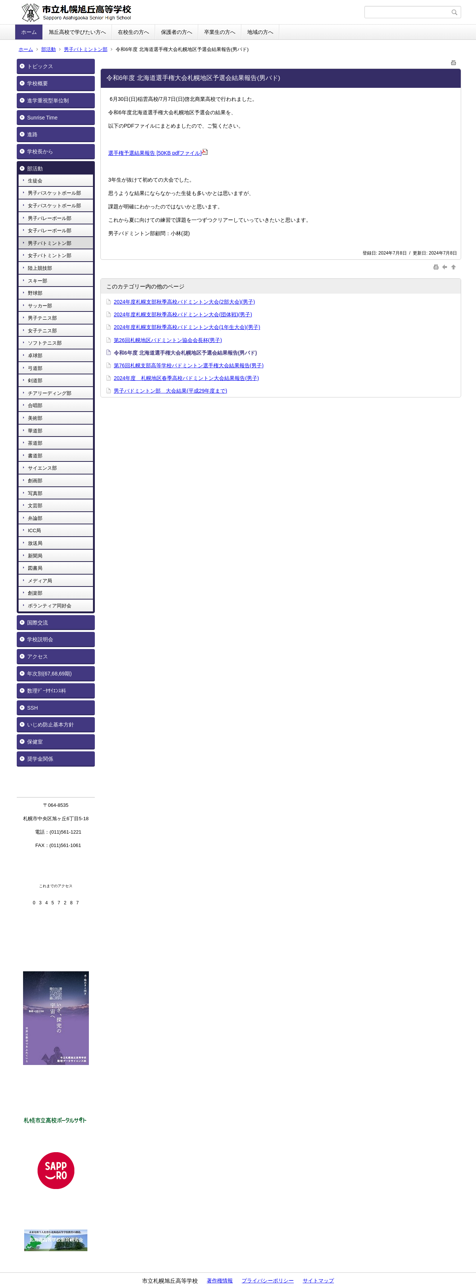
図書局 (35, 568)
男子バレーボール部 (49, 218)
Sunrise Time (42, 118)
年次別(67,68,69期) (49, 674)
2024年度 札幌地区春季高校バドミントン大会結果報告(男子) (186, 378)
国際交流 (37, 623)
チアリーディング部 (49, 393)
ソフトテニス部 (45, 343)
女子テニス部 (42, 330)
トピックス (40, 66)
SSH (32, 708)
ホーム (29, 32)
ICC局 (34, 530)
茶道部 (35, 443)
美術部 (35, 418)
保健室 (35, 742)
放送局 (35, 543)
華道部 (35, 431)
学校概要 (37, 83)
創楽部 (35, 593)
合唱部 (35, 405)
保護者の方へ (176, 32)
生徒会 (35, 180)
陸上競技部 (40, 268)
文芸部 (35, 505)
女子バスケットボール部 (54, 205)
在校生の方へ (133, 32)
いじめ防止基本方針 (50, 725)
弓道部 (35, 368)
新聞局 (35, 556)
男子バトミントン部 (85, 49)
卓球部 (35, 355)
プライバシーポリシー (268, 1281)
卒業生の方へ (219, 32)
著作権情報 (220, 1281)
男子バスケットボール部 (54, 193)
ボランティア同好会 (49, 605)
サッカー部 (40, 306)
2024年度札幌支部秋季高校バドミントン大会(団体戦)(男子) (183, 314)
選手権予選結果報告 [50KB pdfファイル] (158, 153)
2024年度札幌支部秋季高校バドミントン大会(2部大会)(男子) (184, 302)
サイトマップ (318, 1281)
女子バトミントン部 (49, 255)
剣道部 (35, 380)
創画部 (35, 480)
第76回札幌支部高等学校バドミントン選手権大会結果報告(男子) (189, 365)
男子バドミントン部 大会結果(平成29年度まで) (170, 391)
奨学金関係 (40, 759)
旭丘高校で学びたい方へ (77, 32)
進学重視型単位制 (48, 100)
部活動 (48, 49)
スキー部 (37, 281)
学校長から (40, 151)
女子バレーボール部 (49, 230)
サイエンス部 (42, 468)
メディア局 (40, 581)
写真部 (35, 493)
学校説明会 (40, 639)
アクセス (37, 656)
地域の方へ (260, 32)
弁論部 (35, 518)
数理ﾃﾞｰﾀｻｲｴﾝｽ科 (46, 691)
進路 (32, 134)
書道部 (35, 455)
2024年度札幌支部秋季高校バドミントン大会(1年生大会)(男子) (187, 327)
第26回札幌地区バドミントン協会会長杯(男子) (168, 340)
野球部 (35, 293)
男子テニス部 (42, 318)
